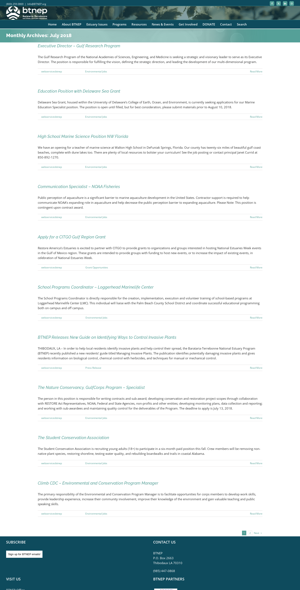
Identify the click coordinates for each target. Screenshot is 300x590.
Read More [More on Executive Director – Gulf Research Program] (256, 71)
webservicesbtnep (51, 71)
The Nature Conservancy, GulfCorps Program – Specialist (91, 387)
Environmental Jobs (96, 71)
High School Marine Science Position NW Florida (83, 136)
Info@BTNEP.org (36, 4)
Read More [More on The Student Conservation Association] (256, 463)
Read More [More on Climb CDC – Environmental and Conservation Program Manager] (256, 513)
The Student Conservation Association (73, 437)
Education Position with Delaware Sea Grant (79, 91)
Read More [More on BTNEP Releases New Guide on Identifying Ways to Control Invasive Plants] (256, 368)
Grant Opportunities (96, 267)
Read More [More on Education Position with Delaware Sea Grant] (256, 116)
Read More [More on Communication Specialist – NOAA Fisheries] (256, 217)
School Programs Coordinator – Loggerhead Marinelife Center (96, 287)
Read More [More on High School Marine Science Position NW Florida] (256, 167)
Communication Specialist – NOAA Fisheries (79, 186)
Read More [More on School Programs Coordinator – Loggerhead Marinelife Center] (256, 317)
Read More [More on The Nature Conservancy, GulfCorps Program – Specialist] (256, 418)
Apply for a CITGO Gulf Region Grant (72, 237)
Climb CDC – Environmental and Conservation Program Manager (98, 483)
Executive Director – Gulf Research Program (79, 45)
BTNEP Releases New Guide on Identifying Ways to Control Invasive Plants (107, 337)
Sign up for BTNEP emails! (24, 554)
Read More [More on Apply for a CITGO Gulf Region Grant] (256, 267)
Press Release (93, 368)
